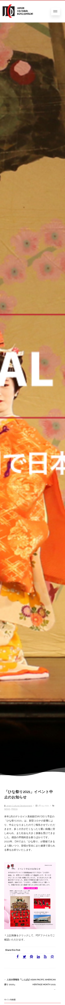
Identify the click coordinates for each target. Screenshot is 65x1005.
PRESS (14, 809)
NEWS (7, 809)
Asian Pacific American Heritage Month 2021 (43, 984)
